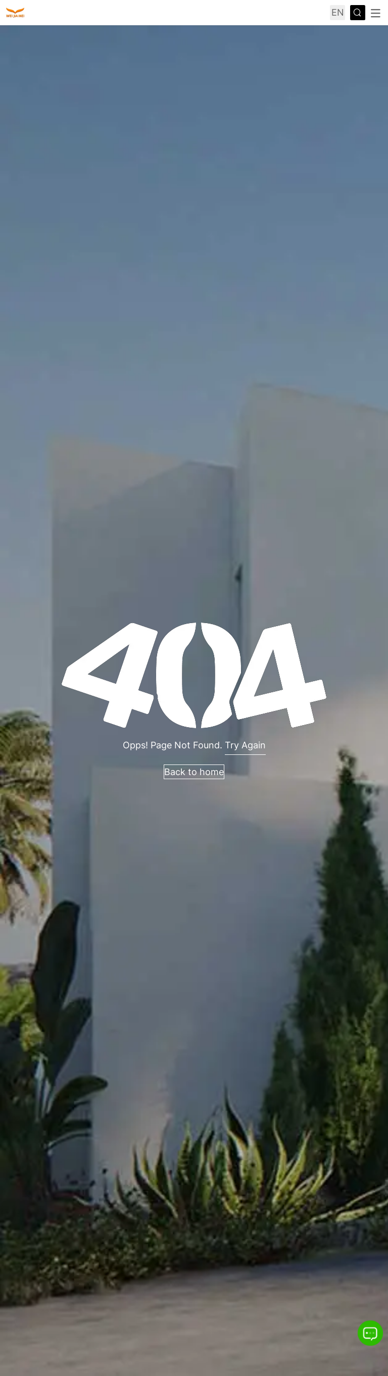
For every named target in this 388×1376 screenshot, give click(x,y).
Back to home (194, 772)
